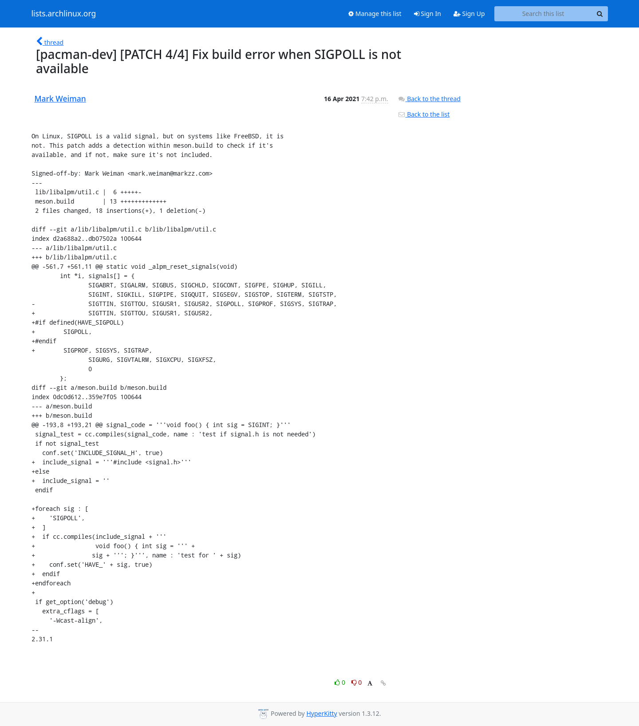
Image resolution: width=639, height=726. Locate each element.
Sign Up (469, 13)
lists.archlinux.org (64, 13)
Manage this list (375, 13)
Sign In (427, 13)
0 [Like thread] (341, 682)
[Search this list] (543, 13)
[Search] (600, 13)
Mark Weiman (60, 98)
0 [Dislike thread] (356, 682)
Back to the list (424, 114)
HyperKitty (321, 713)
